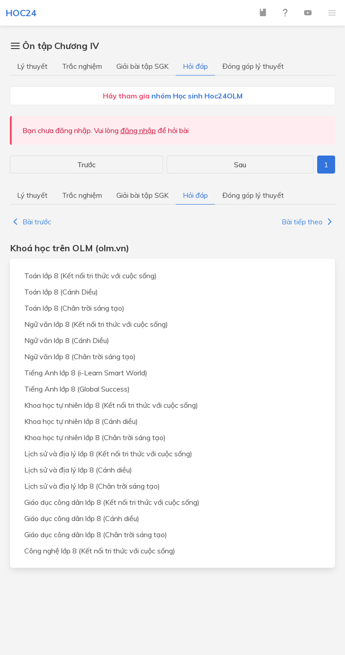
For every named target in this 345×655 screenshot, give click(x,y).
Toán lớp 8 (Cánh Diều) (61, 291)
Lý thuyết (32, 66)
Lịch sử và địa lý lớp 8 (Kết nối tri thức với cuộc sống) (108, 453)
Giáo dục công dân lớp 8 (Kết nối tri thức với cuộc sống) (111, 502)
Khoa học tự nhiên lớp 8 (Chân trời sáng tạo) (95, 437)
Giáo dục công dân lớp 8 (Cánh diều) (81, 518)
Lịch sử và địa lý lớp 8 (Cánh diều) (78, 469)
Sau (240, 164)
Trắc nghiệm (82, 66)
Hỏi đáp (195, 66)
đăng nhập (138, 130)
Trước (86, 164)
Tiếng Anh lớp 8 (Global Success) (77, 388)
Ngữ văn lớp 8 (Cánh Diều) (66, 340)
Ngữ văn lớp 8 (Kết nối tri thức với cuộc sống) (96, 324)
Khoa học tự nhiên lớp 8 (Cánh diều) (81, 421)
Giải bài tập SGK (142, 66)
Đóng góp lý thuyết (253, 66)
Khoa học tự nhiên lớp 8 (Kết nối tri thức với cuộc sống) (111, 405)
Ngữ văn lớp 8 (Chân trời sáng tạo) (80, 356)
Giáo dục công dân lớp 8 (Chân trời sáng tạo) (95, 534)
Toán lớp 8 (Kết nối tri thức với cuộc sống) (90, 275)
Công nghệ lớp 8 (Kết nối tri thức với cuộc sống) (99, 550)
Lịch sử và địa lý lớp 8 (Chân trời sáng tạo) (92, 485)
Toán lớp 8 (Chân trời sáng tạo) (74, 307)
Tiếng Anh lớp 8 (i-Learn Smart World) (85, 372)
